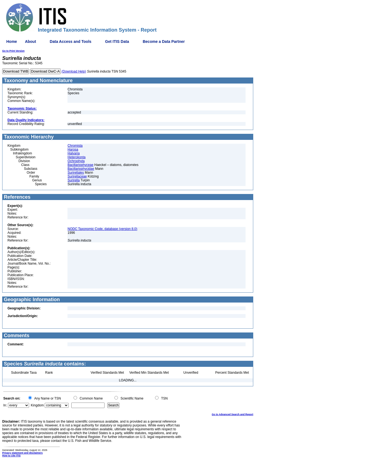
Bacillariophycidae (80, 169)
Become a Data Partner (164, 41)
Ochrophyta (76, 161)
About (30, 41)
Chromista (75, 146)
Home (11, 41)
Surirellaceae (77, 176)
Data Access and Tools (70, 41)
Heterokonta (76, 157)
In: (5, 405)
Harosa (72, 149)
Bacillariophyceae (80, 165)
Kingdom (37, 405)
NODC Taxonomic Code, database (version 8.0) (102, 229)
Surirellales (75, 172)
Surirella (73, 180)
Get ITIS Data (117, 41)
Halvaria (73, 153)
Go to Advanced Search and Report (232, 414)
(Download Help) (73, 71)
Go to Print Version (13, 50)
